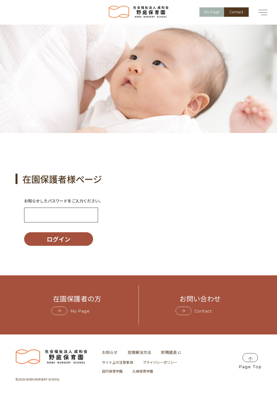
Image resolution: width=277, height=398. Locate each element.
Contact (236, 12)
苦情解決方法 (139, 352)
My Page (212, 12)
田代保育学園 (112, 371)
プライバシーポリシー (160, 362)
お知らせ (110, 352)
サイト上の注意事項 (117, 362)
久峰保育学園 (142, 371)
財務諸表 (171, 352)
